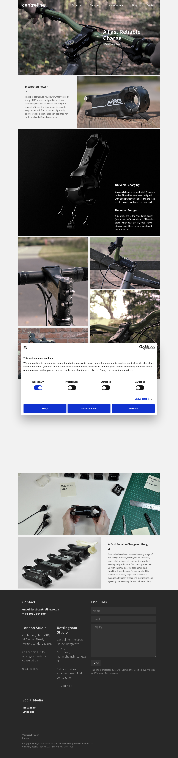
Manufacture (116, 5)
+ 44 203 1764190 (34, 613)
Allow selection (89, 408)
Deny (45, 408)
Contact (151, 5)
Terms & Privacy (30, 734)
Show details (142, 398)
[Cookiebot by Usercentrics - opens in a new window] (141, 347)
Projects (76, 5)
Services (94, 5)
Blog (134, 5)
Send (96, 663)
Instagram (29, 707)
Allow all (133, 408)
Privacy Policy (148, 669)
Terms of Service (104, 673)
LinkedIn (28, 711)
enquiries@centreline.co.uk (40, 609)
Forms (25, 738)
